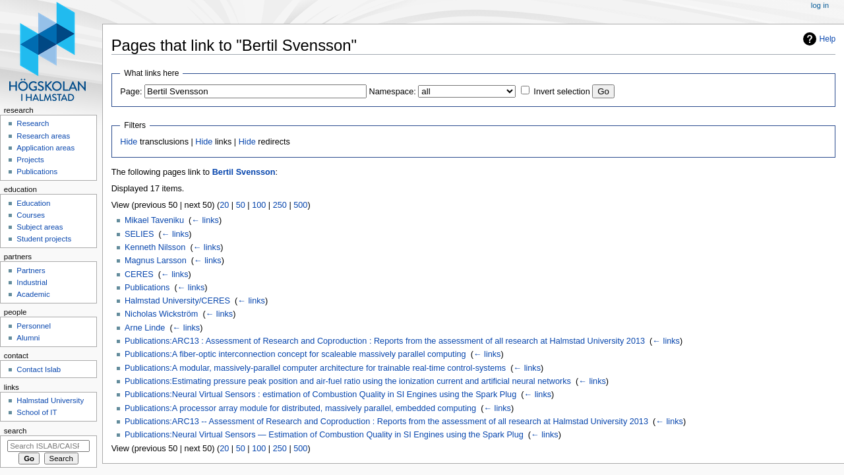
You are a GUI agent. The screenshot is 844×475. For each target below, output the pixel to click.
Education (33, 203)
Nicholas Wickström (161, 314)
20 (224, 205)
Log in (820, 5)
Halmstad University (50, 400)
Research (32, 123)
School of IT (36, 412)
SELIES (139, 234)
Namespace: (392, 91)
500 (300, 205)
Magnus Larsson (156, 260)
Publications (147, 287)
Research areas (43, 136)
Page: (131, 91)
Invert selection (561, 91)
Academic (32, 294)
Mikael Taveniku (154, 220)
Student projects (43, 239)
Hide (128, 141)
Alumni (28, 338)
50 (240, 205)
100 (259, 205)
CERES (139, 274)
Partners (30, 270)
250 (280, 205)
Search (15, 431)
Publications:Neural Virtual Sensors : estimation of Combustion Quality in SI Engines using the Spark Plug (320, 394)
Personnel (33, 326)
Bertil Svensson (244, 172)
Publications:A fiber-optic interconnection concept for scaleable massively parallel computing (295, 354)
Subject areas (39, 227)
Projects (30, 160)
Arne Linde (145, 327)
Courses (30, 215)
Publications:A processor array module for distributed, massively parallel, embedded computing (300, 408)
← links (205, 220)
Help (828, 39)
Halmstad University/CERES (177, 300)
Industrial (31, 282)
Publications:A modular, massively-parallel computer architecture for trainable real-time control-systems (315, 368)
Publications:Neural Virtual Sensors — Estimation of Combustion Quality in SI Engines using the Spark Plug (324, 434)
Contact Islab (38, 369)
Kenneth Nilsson (155, 247)
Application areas (45, 148)
